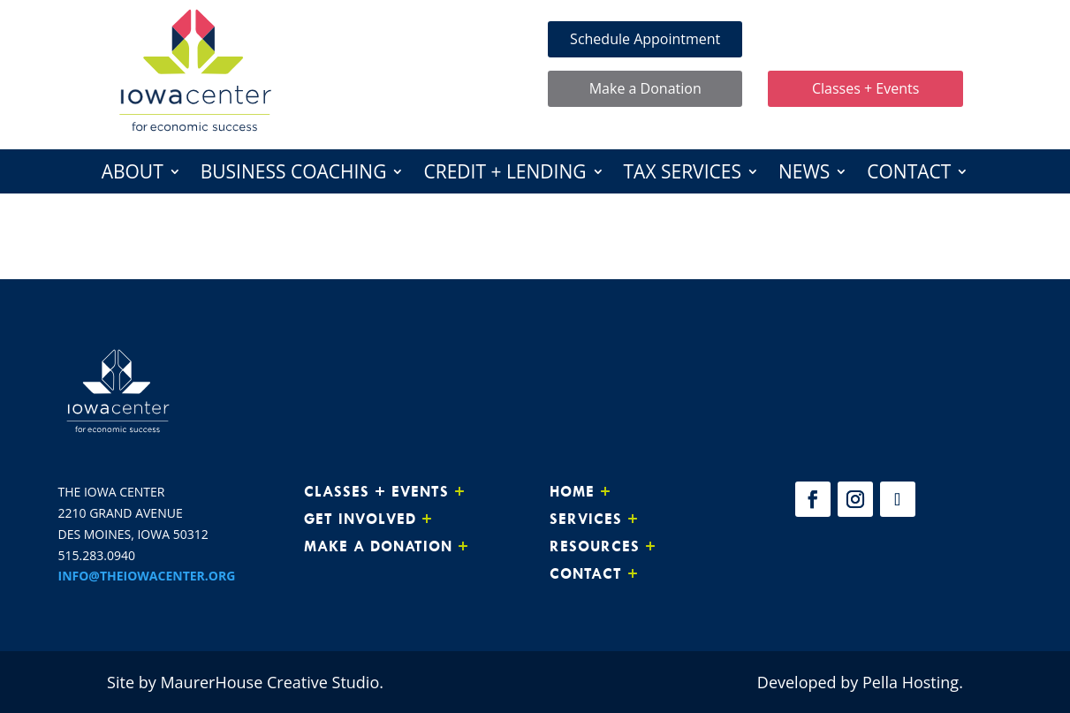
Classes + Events (865, 88)
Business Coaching (294, 174)
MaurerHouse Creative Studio (269, 682)
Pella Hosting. (912, 682)
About (132, 174)
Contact (909, 174)
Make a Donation (645, 88)
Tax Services (682, 174)
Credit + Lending (504, 174)
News (804, 174)
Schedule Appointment (645, 39)
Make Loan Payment (866, 39)
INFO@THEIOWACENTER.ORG (147, 575)
